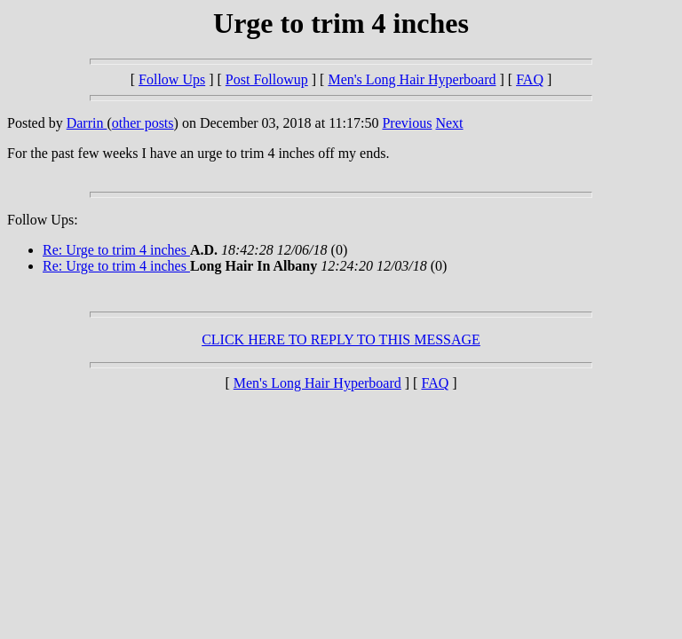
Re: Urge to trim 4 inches (116, 249)
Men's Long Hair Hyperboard (412, 79)
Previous (407, 122)
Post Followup (267, 79)
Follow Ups (172, 79)
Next (449, 122)
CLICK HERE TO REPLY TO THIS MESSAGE (341, 339)
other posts (143, 122)
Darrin (87, 122)
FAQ (529, 79)
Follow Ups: (42, 219)
